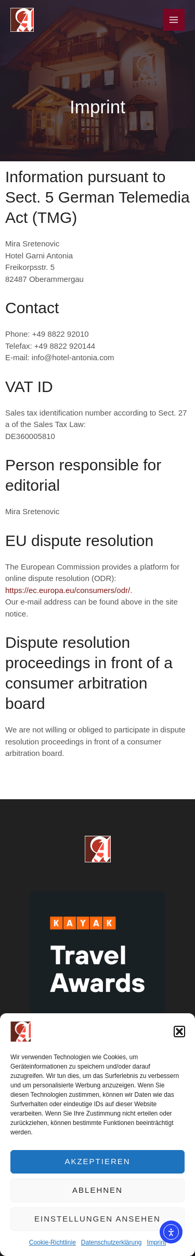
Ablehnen (97, 1190)
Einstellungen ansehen (97, 1218)
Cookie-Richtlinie (52, 1242)
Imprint (156, 1242)
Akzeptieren (97, 1161)
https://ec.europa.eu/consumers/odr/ (67, 590)
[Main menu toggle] (174, 20)
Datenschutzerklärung (111, 1242)
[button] (179, 1031)
